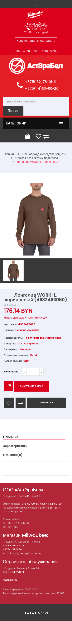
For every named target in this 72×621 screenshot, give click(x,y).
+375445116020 (12, 549)
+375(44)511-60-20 (41, 88)
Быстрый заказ (32, 386)
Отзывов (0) (12, 455)
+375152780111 (16, 545)
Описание (10, 437)
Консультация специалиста (36, 40)
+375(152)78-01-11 (40, 81)
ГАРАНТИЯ (46, 402)
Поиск (13, 110)
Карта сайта (10, 580)
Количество (11, 371)
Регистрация (21, 51)
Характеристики (15, 446)
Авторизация (50, 51)
